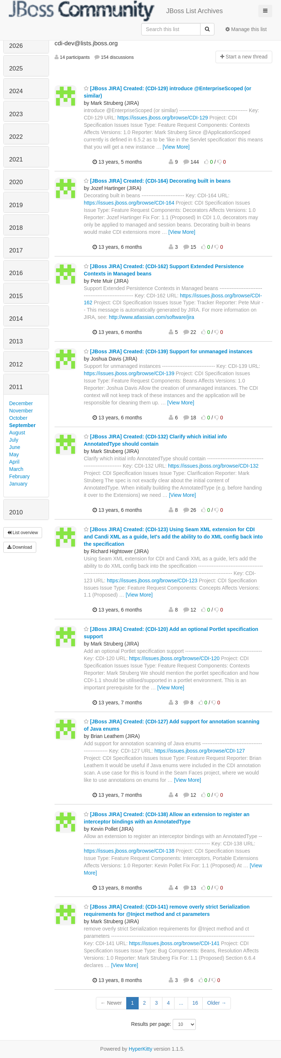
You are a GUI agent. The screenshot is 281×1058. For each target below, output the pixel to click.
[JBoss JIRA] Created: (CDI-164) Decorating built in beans (157, 181)
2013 (16, 341)
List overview (22, 532)
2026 (16, 45)
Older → (216, 1003)
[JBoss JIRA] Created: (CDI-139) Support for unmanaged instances (168, 351)
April (14, 462)
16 (195, 1003)
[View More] (176, 147)
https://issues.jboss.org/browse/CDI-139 (129, 373)
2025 (16, 68)
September (22, 425)
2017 (16, 250)
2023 (16, 114)
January (18, 484)
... (181, 1003)
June (14, 447)
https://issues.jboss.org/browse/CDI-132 (213, 466)
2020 (16, 182)
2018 (16, 227)
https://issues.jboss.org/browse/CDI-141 (174, 943)
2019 (16, 205)
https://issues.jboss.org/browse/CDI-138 (129, 851)
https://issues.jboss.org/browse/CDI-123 (152, 580)
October (18, 418)
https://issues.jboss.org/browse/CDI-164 (129, 203)
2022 (16, 136)
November (21, 411)
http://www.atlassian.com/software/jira (151, 317)
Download (19, 547)
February (19, 476)
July (13, 440)
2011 (16, 387)
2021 (16, 159)
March (16, 469)
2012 (16, 364)
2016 (16, 273)
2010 (16, 512)
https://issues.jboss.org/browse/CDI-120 (174, 658)
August (17, 432)
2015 (16, 296)
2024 (16, 91)
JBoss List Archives (116, 11)
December (21, 403)
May (14, 454)
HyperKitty (141, 1049)
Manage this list (246, 29)
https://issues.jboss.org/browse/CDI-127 (199, 751)
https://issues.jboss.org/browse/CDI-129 (162, 118)
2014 (16, 318)
